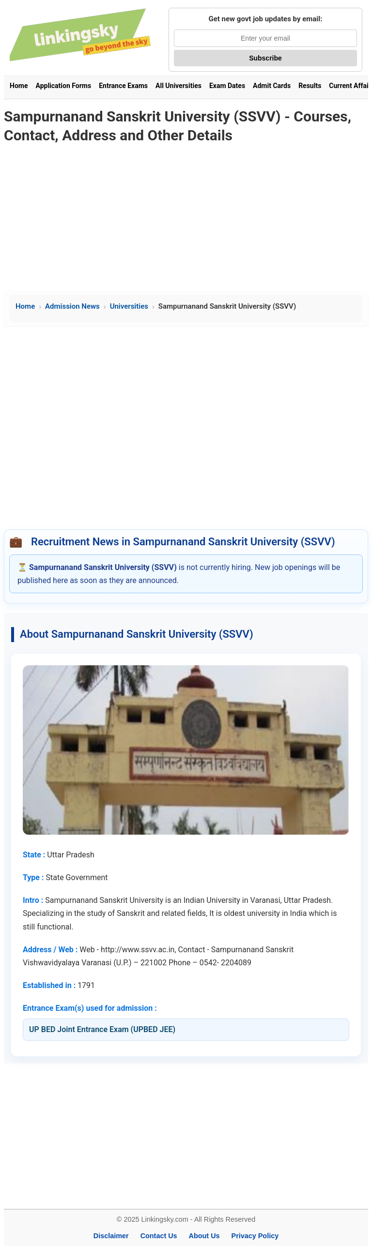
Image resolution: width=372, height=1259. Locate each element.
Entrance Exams (123, 86)
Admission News (72, 306)
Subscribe (265, 58)
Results (309, 86)
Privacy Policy (255, 1236)
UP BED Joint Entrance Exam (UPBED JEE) (102, 1029)
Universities (129, 306)
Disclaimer (111, 1236)
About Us (204, 1236)
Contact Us (158, 1236)
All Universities (178, 86)
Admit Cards (272, 86)
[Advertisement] (186, 218)
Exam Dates (227, 86)
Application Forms (63, 86)
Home (19, 86)
